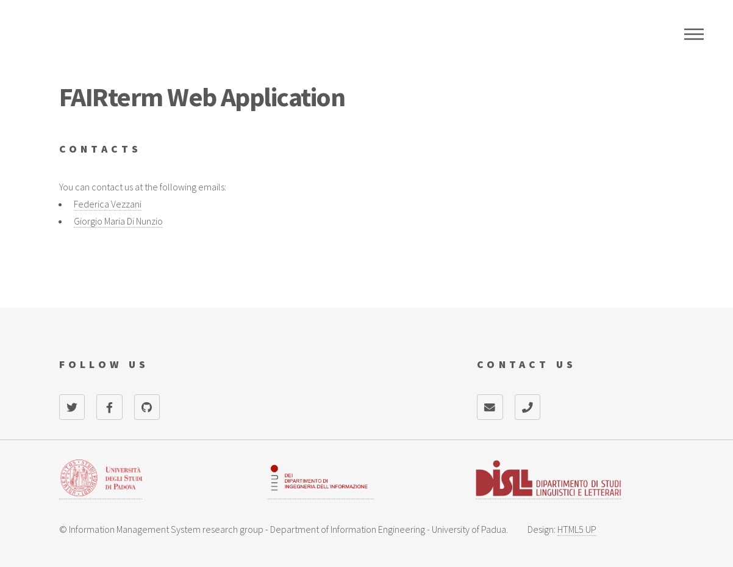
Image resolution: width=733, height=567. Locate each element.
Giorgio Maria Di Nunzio (118, 221)
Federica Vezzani (107, 204)
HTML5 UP (576, 529)
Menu (693, 34)
